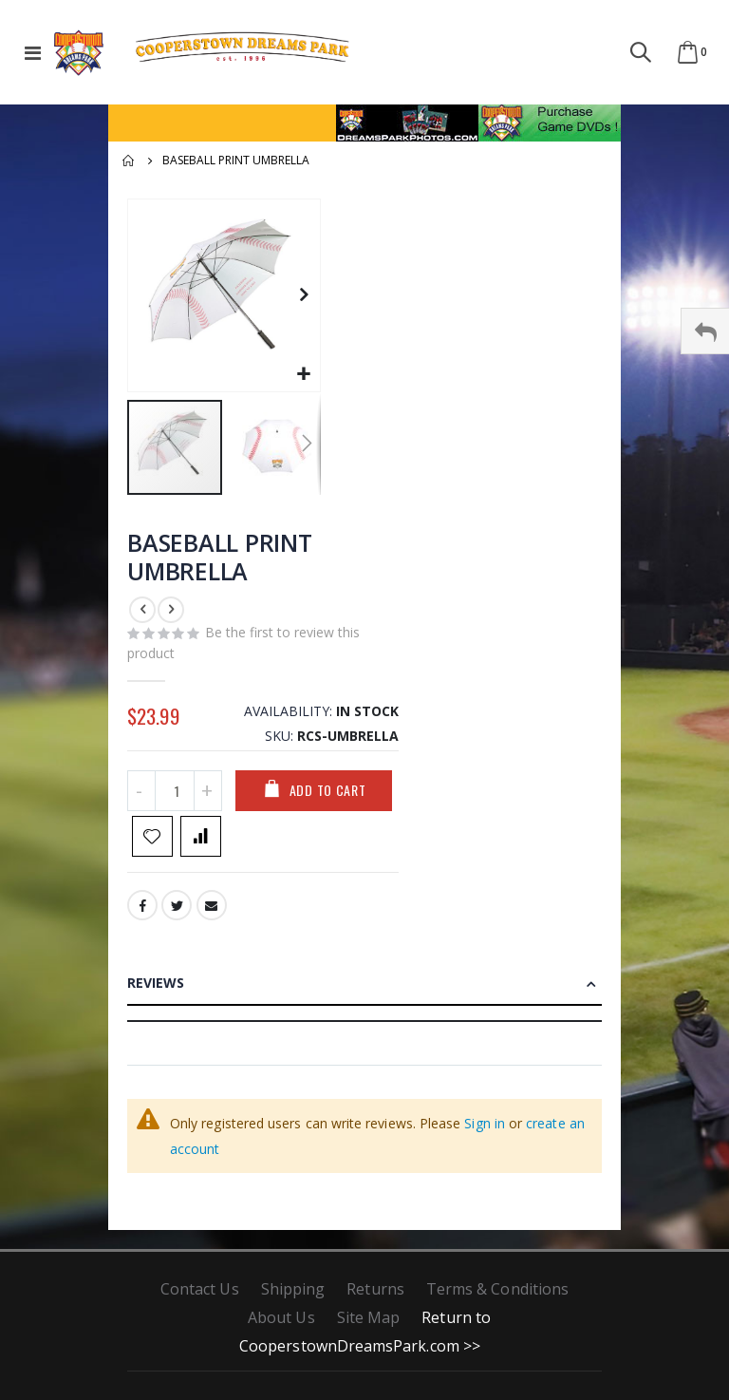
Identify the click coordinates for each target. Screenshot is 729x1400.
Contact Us (199, 1296)
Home (129, 160)
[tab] (364, 996)
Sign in (484, 1131)
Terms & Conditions (497, 1296)
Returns (374, 1296)
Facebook (142, 914)
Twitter (177, 914)
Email (213, 914)
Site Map (369, 1325)
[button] (303, 374)
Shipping (293, 1296)
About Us (281, 1325)
